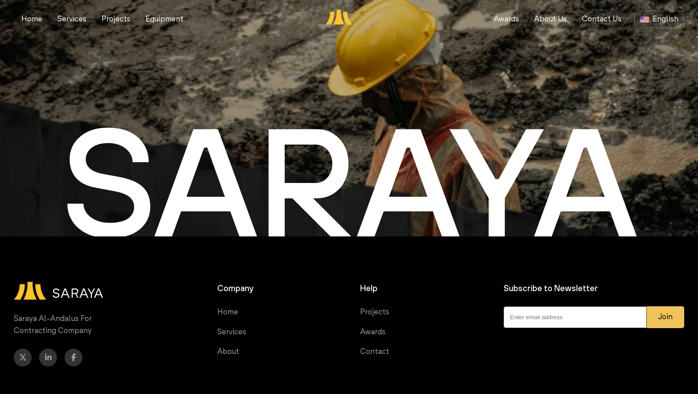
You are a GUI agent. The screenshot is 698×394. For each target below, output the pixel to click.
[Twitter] (23, 357)
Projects (115, 19)
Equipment (164, 19)
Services (71, 19)
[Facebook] (73, 357)
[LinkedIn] (48, 357)
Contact (374, 352)
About (228, 352)
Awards (506, 19)
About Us (550, 19)
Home (31, 19)
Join (665, 317)
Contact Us (601, 19)
